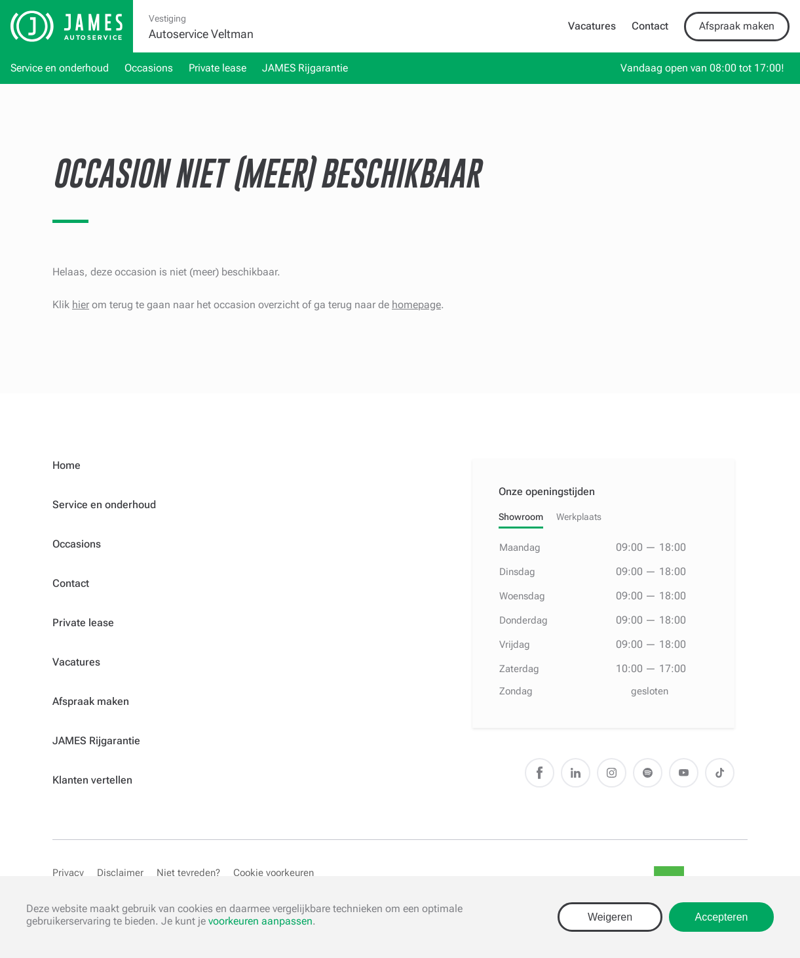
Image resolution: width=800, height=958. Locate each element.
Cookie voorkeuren (273, 873)
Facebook (539, 773)
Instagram (611, 773)
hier (80, 304)
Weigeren (610, 917)
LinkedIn (575, 773)
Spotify (647, 773)
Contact (650, 26)
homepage (416, 304)
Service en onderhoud (59, 68)
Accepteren (721, 917)
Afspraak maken (736, 26)
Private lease (217, 68)
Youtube (683, 773)
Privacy (68, 873)
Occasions (148, 68)
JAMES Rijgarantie (305, 68)
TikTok (719, 773)
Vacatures (592, 26)
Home (66, 465)
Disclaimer (120, 873)
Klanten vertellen (92, 780)
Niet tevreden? (188, 873)
